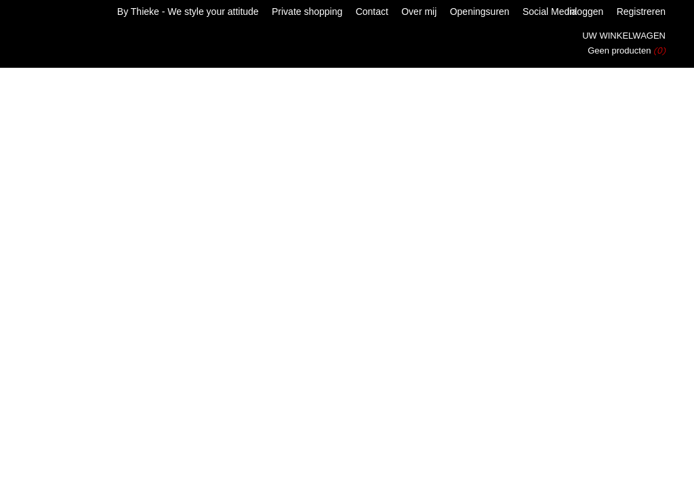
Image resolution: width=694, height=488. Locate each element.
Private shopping (307, 11)
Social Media (550, 11)
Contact (372, 11)
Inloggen (585, 11)
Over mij (418, 11)
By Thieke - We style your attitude (188, 11)
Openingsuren (480, 11)
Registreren (641, 11)
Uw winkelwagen (624, 35)
